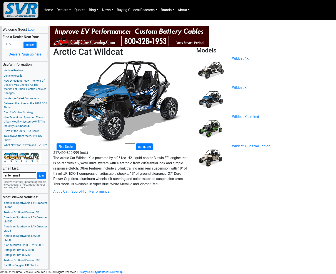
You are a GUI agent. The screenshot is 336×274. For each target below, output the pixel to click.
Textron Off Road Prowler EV (21, 212)
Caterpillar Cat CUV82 (17, 255)
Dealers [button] (62, 10)
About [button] (182, 10)
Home (48, 10)
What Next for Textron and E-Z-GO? (25, 145)
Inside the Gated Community (21, 98)
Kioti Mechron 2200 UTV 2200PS (24, 245)
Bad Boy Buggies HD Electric (21, 265)
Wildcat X (239, 88)
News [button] (106, 10)
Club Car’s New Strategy (18, 112)
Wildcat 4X (240, 58)
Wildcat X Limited (245, 117)
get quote (144, 146)
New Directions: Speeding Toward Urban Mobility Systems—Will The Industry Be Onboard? (24, 121)
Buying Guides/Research (136, 10)
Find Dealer (66, 146)
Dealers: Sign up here (25, 54)
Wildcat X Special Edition (251, 146)
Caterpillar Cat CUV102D (19, 250)
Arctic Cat (61, 191)
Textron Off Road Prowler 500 (22, 260)
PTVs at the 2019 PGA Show (21, 131)
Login (32, 29)
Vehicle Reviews (14, 70)
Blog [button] (92, 10)
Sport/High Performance (90, 191)
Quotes (79, 10)
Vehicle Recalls (13, 75)
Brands (166, 10)
